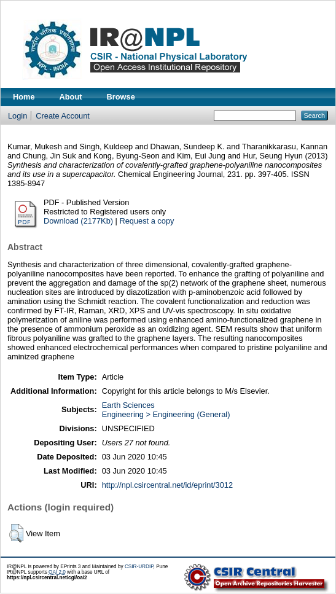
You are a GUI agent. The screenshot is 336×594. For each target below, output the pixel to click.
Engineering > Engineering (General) (166, 414)
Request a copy (146, 220)
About (71, 96)
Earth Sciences (128, 405)
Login (17, 115)
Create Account (63, 115)
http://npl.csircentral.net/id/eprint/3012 (167, 485)
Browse (121, 96)
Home (24, 96)
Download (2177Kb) (78, 220)
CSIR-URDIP (139, 566)
